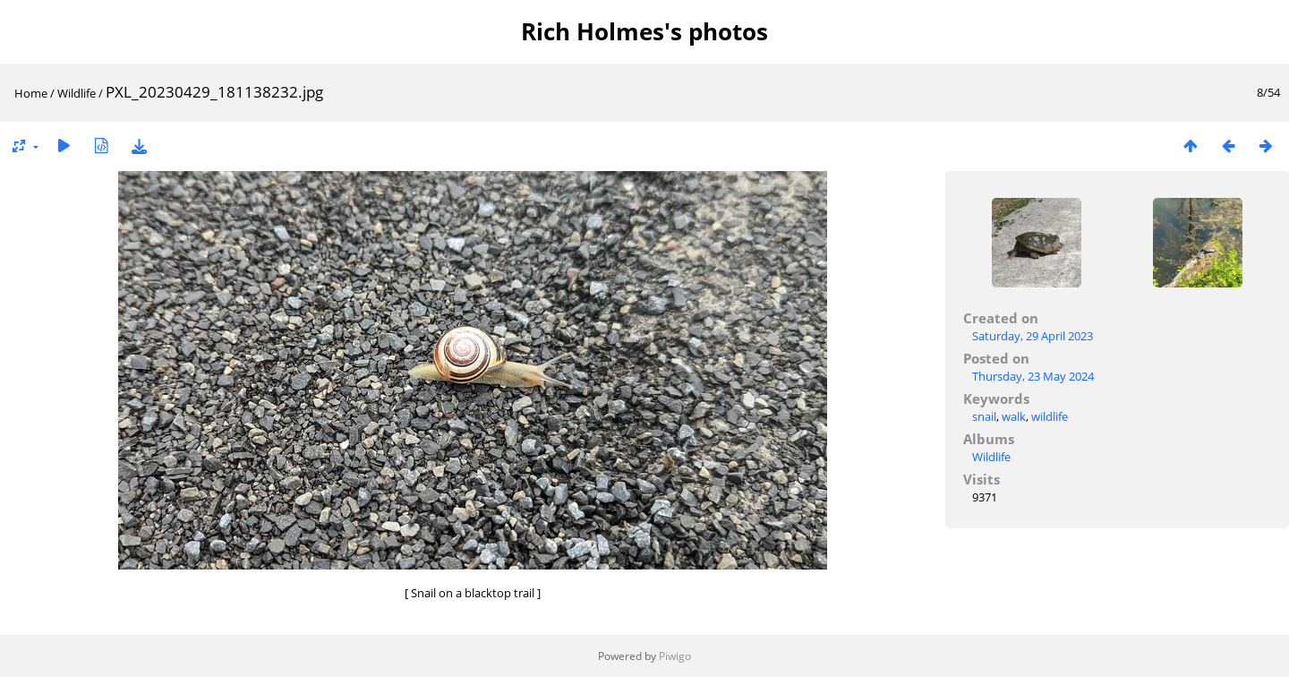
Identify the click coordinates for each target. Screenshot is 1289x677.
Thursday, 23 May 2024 (1033, 376)
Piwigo (675, 656)
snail (984, 416)
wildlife (1049, 416)
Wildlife (76, 93)
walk (1014, 416)
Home (30, 93)
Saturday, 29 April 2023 (1032, 336)
